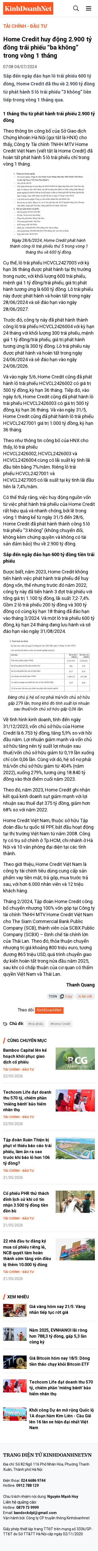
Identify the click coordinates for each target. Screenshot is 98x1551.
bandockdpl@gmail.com (35, 1513)
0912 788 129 (27, 1485)
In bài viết (85, 996)
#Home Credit (60, 1024)
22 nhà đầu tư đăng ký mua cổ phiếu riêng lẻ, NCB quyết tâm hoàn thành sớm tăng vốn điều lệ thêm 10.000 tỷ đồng (27, 1253)
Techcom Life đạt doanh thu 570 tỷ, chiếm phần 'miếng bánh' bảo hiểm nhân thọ (61, 1388)
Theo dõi (26, 1009)
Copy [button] (66, 996)
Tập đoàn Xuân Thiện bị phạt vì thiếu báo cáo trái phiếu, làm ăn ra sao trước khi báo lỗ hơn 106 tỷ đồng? (27, 1151)
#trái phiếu (35, 1024)
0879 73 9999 (27, 1507)
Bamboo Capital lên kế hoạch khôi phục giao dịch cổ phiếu (25, 1056)
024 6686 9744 (33, 1480)
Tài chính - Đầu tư (25, 26)
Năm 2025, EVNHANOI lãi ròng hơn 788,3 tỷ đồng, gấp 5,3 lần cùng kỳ (58, 1336)
